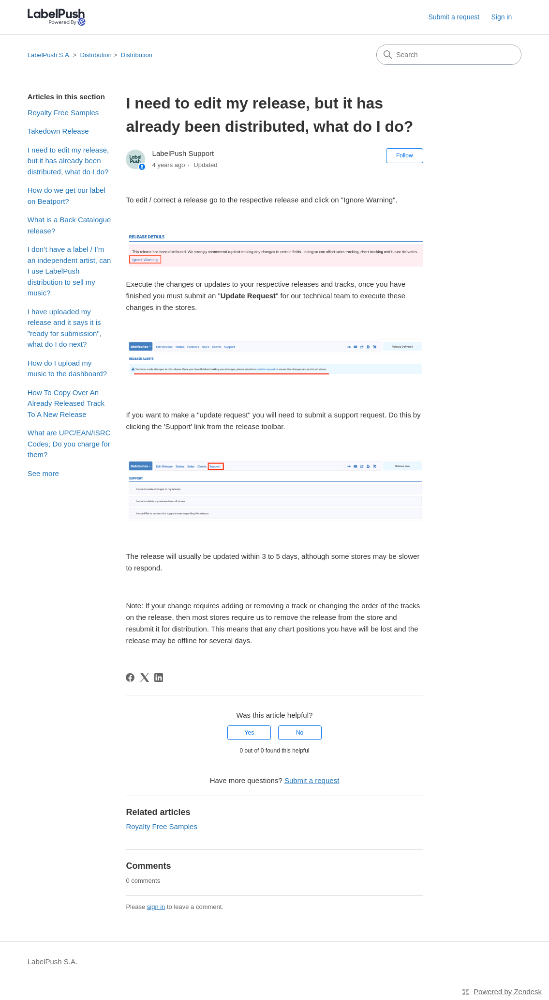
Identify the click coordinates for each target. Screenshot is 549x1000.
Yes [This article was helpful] (249, 732)
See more (43, 473)
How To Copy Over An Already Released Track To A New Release (66, 403)
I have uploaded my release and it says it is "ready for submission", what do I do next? (65, 328)
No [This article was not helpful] (299, 732)
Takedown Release (58, 131)
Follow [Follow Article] (404, 155)
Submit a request (453, 17)
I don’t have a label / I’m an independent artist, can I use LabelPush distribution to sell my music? (69, 271)
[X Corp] (144, 677)
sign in (156, 906)
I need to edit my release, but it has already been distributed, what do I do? (68, 161)
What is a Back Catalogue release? (69, 225)
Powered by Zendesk (508, 991)
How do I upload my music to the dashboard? (67, 368)
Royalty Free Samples (63, 112)
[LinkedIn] (158, 677)
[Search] (449, 54)
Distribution (96, 55)
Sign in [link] (501, 17)
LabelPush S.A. (49, 55)
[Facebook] (130, 677)
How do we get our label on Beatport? (66, 195)
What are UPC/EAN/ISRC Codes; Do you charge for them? (69, 444)
